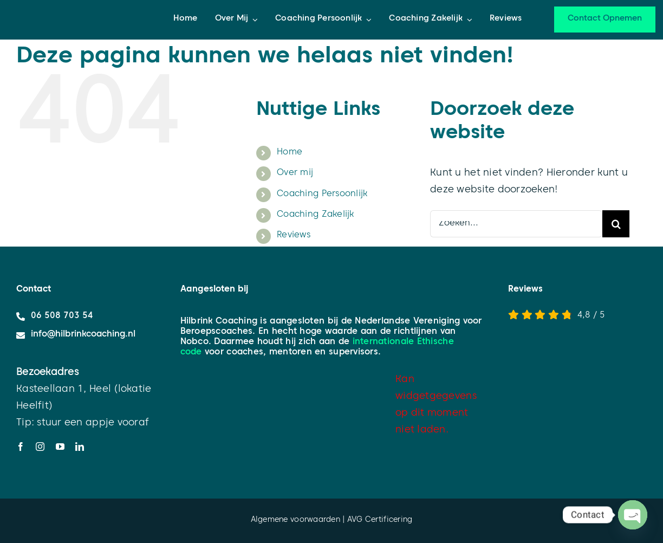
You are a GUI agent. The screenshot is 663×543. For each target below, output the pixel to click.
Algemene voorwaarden (295, 520)
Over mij (295, 173)
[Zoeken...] (516, 223)
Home (289, 153)
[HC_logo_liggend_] (65, 5)
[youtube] (60, 446)
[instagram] (40, 446)
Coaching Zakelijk (315, 215)
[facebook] (20, 446)
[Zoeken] (615, 223)
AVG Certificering (380, 520)
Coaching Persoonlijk (322, 194)
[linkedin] (79, 446)
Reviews (293, 235)
